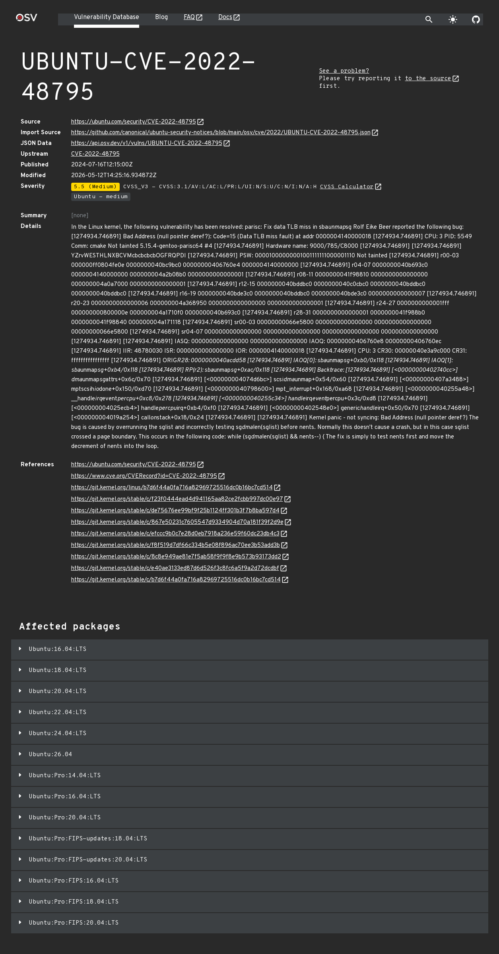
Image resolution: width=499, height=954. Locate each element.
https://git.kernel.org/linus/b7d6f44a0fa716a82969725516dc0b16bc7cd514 (172, 488)
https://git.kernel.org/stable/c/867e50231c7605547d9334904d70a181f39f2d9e (177, 522)
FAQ (189, 17)
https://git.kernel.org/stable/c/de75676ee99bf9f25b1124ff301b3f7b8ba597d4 (175, 511)
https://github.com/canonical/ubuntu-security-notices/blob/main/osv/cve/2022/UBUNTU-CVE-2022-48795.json (221, 133)
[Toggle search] (429, 19)
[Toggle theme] (453, 19)
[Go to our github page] (476, 19)
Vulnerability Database (106, 17)
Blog (161, 17)
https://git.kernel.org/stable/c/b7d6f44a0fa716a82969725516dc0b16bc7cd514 (176, 580)
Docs (225, 17)
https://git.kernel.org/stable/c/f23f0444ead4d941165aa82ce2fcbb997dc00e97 (177, 499)
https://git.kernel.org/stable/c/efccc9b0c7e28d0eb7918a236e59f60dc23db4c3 (175, 534)
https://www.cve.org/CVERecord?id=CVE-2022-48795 (144, 476)
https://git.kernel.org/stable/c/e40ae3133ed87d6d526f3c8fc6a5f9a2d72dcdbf (175, 568)
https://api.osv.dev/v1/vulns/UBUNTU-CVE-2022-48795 (146, 143)
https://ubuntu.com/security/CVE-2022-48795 (133, 122)
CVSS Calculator (347, 186)
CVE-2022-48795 (95, 154)
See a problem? (344, 71)
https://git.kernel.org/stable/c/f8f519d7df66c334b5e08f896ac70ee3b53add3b (175, 545)
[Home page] (26, 20)
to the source (428, 79)
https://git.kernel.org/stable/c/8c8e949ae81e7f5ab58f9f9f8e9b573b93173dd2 (176, 557)
